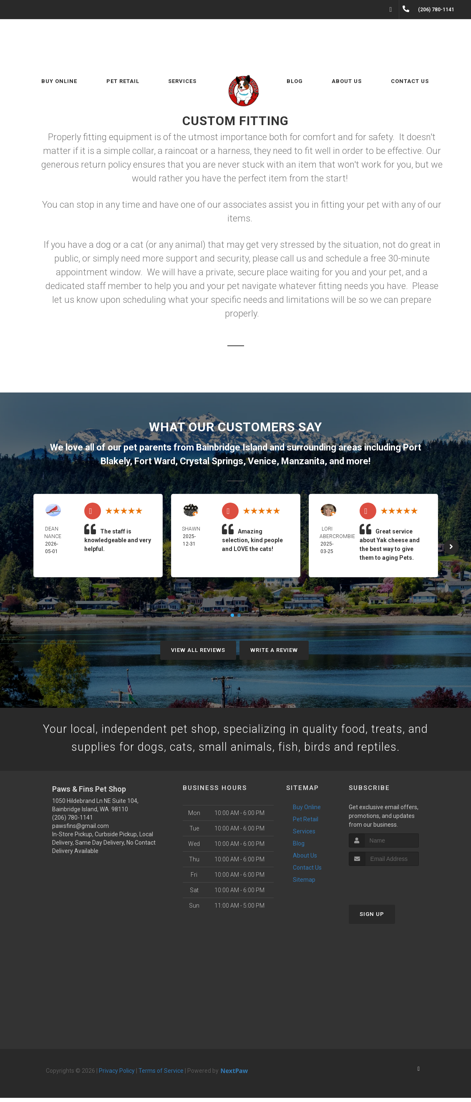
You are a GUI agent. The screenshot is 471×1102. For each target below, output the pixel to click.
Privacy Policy (117, 1075)
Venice (262, 461)
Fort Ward (154, 461)
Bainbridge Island (231, 447)
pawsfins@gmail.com (80, 830)
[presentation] (393, 885)
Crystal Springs (211, 461)
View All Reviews (198, 650)
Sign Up (372, 918)
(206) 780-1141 (72, 821)
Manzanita (303, 461)
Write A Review (274, 650)
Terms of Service (161, 1075)
